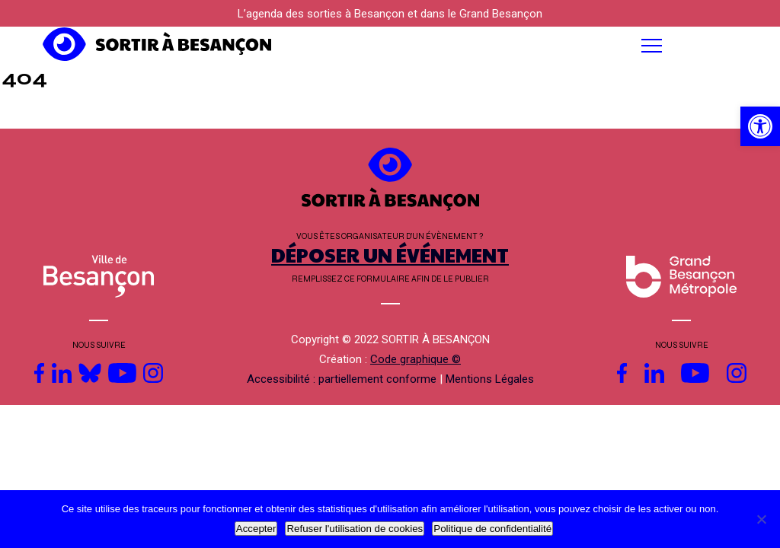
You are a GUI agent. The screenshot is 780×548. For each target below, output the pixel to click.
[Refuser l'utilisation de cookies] (761, 519)
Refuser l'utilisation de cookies (354, 528)
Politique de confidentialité (492, 528)
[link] (760, 126)
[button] (487, 46)
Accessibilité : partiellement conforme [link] (341, 379)
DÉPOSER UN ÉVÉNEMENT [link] (390, 254)
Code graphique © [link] (415, 359)
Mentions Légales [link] (490, 379)
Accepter (256, 528)
